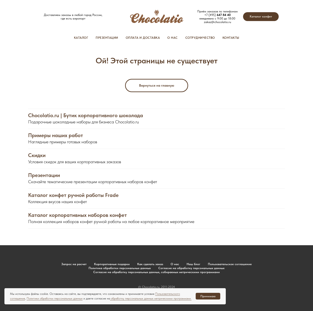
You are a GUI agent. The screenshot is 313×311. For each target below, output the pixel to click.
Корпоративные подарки (112, 264)
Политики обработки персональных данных (55, 298)
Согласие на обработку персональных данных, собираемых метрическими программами (156, 272)
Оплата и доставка (143, 37)
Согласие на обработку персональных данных (191, 268)
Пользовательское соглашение (230, 264)
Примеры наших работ (55, 135)
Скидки (37, 155)
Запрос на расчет (74, 264)
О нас (172, 37)
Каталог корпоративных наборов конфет (77, 215)
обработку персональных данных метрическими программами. (150, 298)
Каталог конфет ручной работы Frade (73, 195)
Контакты (230, 37)
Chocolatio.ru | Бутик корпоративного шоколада (85, 115)
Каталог (81, 37)
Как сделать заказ (150, 264)
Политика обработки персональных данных (120, 268)
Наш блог (193, 264)
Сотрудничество (200, 37)
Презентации (107, 37)
